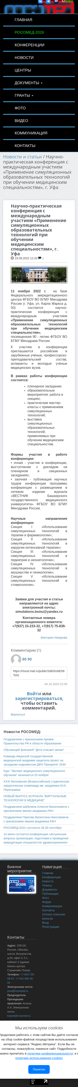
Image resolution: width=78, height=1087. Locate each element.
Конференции (29, 45)
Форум (46, 902)
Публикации (50, 893)
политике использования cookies (39, 1058)
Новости (24, 57)
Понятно (39, 1069)
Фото (20, 108)
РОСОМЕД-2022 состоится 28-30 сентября (33, 827)
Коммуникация (31, 133)
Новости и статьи (22, 156)
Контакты (25, 145)
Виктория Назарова (54, 637)
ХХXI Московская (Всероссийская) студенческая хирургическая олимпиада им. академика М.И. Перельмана (36, 785)
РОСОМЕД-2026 (29, 32)
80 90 (27, 659)
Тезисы (47, 885)
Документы (28, 83)
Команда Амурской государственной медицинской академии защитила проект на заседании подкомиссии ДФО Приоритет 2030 (35, 760)
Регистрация (50, 926)
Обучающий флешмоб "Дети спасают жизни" (34, 749)
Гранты (24, 95)
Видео (21, 120)
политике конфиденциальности (50, 1053)
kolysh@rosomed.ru (19, 1015)
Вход (45, 922)
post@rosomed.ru (17, 991)
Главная (23, 20)
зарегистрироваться (38, 698)
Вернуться (18, 714)
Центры (23, 70)
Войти (34, 693)
